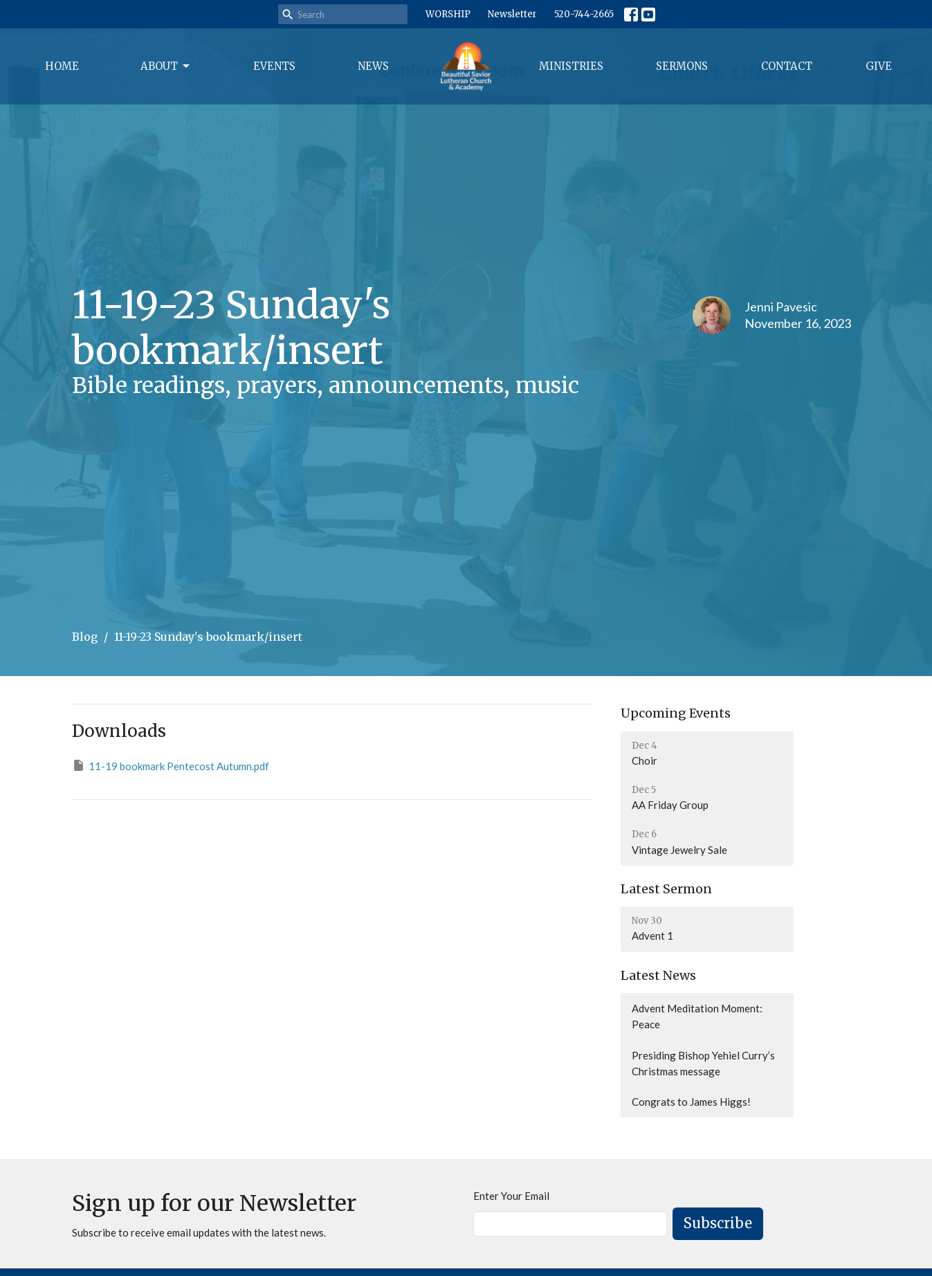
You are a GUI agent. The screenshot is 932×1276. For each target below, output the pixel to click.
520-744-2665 (584, 14)
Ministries (571, 66)
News (373, 66)
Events (274, 66)
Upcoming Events (676, 713)
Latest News (658, 975)
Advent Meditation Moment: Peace (697, 1016)
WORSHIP (448, 14)
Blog (85, 637)
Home (62, 66)
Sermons (682, 66)
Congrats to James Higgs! (691, 1101)
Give (879, 66)
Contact (786, 66)
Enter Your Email (511, 1196)
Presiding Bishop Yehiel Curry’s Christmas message (703, 1063)
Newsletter (512, 14)
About (166, 66)
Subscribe (718, 1223)
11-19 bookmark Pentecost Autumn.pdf (170, 765)
